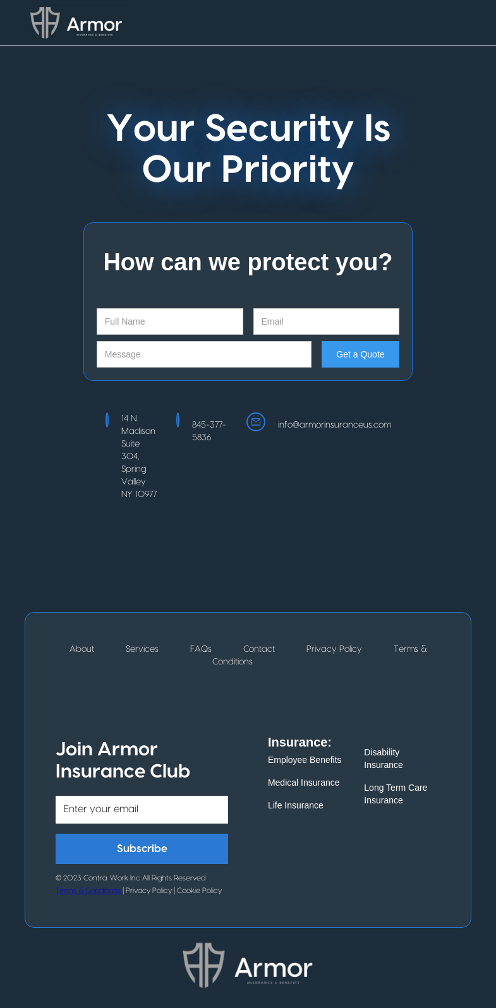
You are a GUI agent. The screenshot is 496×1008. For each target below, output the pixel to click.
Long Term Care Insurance (395, 794)
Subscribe (142, 848)
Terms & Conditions (88, 890)
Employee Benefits (305, 760)
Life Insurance (296, 805)
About (82, 649)
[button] (458, 23)
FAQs (201, 649)
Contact (259, 649)
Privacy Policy (334, 649)
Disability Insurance (383, 758)
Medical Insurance (304, 782)
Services (142, 649)
